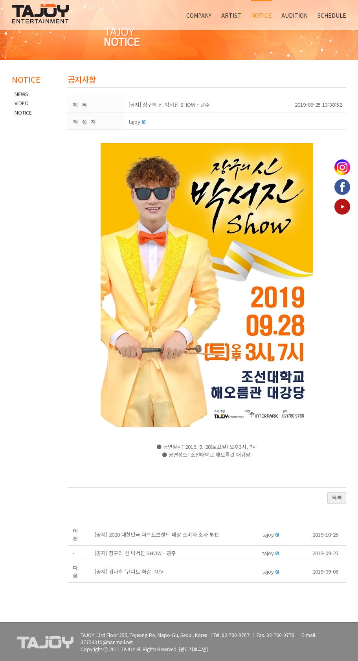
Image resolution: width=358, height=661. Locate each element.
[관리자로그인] (193, 649)
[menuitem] (203, 15)
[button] (134, 121)
